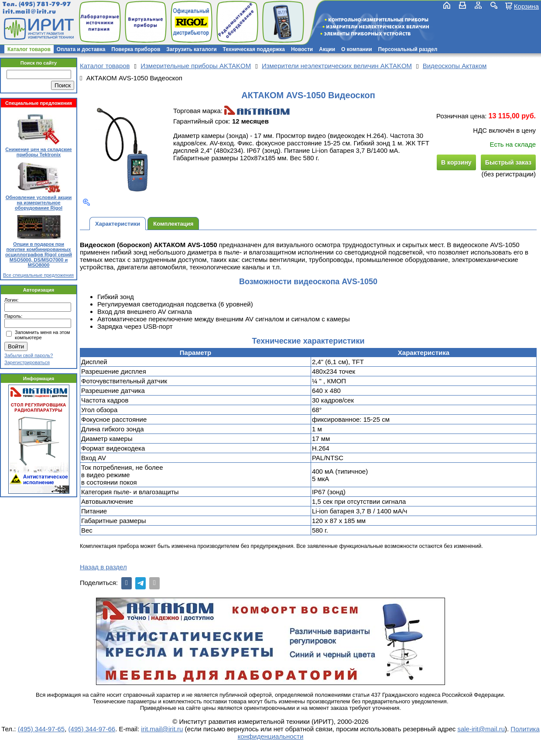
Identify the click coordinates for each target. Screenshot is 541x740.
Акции (327, 49)
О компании (356, 49)
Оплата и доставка (81, 49)
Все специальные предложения (38, 275)
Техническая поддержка (254, 49)
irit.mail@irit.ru (29, 11)
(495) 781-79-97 (45, 4)
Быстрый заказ (508, 162)
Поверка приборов (135, 49)
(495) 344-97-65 (41, 729)
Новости (302, 49)
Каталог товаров (29, 49)
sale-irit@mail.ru (481, 729)
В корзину (456, 162)
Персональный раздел (408, 49)
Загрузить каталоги (191, 49)
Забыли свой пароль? (28, 355)
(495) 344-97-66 (92, 729)
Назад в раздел (103, 567)
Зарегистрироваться (27, 362)
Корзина (526, 6)
